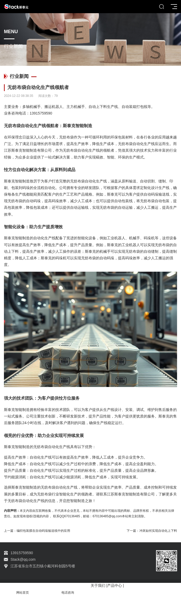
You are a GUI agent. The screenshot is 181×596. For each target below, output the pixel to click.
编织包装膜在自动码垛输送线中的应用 (43, 531)
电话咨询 (67, 589)
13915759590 (41, 113)
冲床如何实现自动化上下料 (158, 531)
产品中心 (114, 585)
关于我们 (98, 585)
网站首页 (22, 589)
